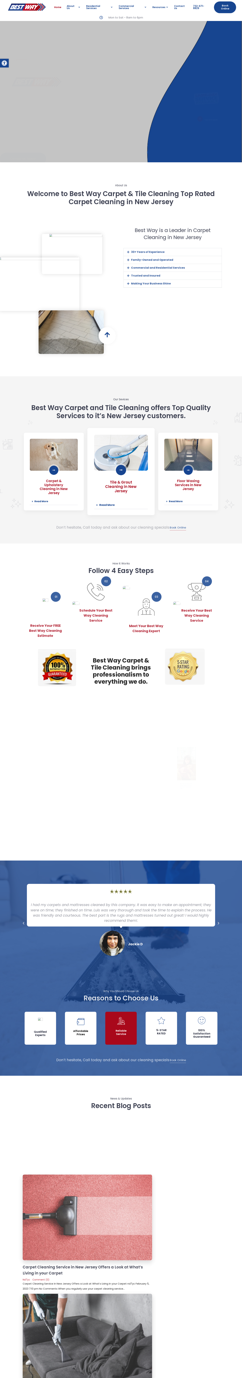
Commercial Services (133, 7)
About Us (74, 7)
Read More (107, 493)
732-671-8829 (198, 7)
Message (33, 1260)
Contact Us (179, 7)
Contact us (203, 1328)
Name (31, 1238)
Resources (160, 7)
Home (57, 7)
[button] (4, 63)
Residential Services (99, 7)
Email (30, 1249)
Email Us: (203, 1341)
